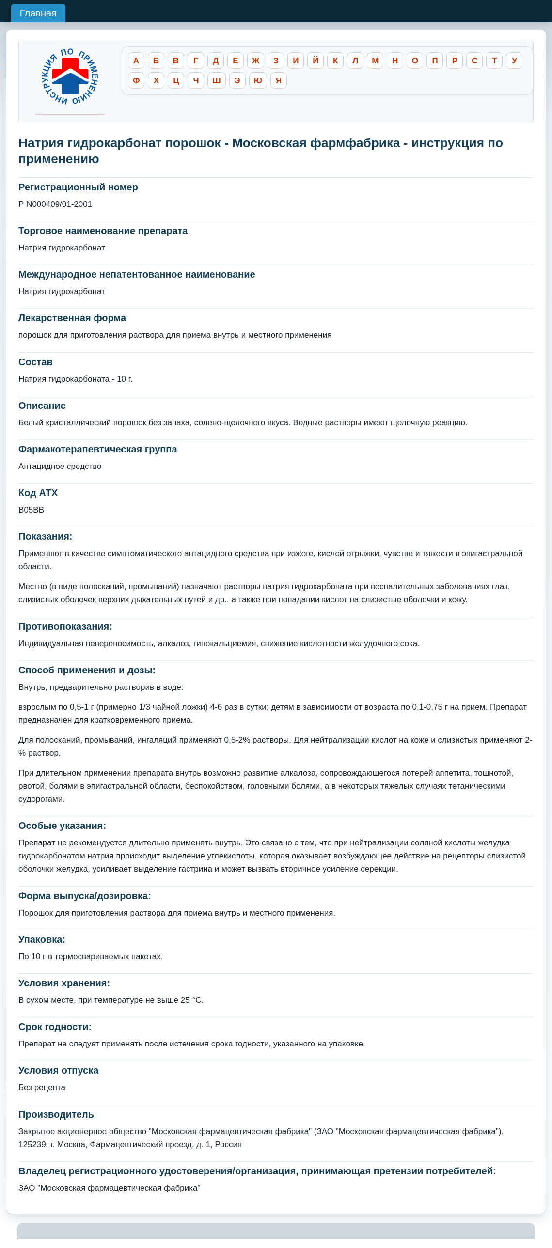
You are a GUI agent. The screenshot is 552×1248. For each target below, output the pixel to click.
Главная (38, 13)
